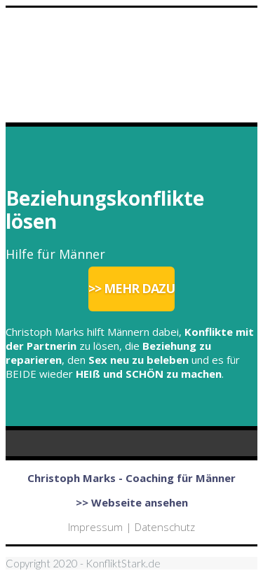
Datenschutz (165, 527)
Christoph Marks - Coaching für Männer (131, 478)
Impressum (95, 527)
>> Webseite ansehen (132, 502)
